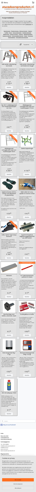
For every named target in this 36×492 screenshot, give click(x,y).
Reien (10, 32)
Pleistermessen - (15, 31)
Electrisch (30, 36)
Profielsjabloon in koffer (27, 314)
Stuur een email (4, 435)
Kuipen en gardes (7, 36)
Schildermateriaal (26, 32)
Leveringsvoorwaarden (6, 439)
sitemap (23, 485)
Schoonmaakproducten (18, 36)
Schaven (21, 34)
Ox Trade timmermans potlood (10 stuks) (27, 276)
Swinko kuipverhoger (27, 148)
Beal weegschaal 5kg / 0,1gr (9, 353)
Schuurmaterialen (17, 32)
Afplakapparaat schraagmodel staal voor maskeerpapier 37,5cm (27, 106)
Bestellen (9, 87)
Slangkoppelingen (28, 34)
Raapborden (6, 34)
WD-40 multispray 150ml (9, 393)
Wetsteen (9, 275)
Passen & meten (14, 34)
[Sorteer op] (26, 44)
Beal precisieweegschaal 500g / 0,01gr (27, 353)
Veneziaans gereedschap (22, 37)
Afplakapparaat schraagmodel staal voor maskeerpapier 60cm (9, 150)
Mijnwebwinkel (23, 488)
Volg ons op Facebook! (8, 425)
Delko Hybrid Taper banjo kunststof (9, 235)
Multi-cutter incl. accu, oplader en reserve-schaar (27, 192)
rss (27, 485)
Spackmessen (7, 31)
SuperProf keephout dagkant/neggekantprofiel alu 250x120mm (27, 236)
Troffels (7, 32)
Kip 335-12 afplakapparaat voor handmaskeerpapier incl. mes (9, 106)
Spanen (30, 31)
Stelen (25, 36)
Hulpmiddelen (11, 37)
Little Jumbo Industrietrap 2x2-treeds (9, 65)
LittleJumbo (28, 24)
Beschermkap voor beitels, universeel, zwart (9, 315)
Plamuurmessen (23, 31)
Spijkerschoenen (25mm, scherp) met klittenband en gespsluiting (9, 193)
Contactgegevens (5, 437)
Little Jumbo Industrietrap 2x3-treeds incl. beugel (27, 65)
